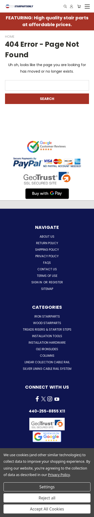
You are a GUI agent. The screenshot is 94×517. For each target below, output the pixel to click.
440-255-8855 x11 (47, 411)
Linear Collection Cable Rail (47, 362)
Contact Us (47, 269)
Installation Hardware (47, 342)
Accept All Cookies (47, 509)
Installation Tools (47, 336)
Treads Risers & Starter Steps (47, 329)
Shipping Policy (47, 249)
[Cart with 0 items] (78, 6)
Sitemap (47, 289)
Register (56, 282)
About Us (47, 236)
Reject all (47, 498)
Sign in (37, 282)
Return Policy (47, 243)
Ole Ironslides (47, 349)
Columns (47, 355)
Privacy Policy (47, 256)
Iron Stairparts (47, 316)
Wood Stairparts (47, 323)
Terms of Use (47, 276)
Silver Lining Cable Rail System (47, 369)
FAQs (47, 263)
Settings (47, 487)
